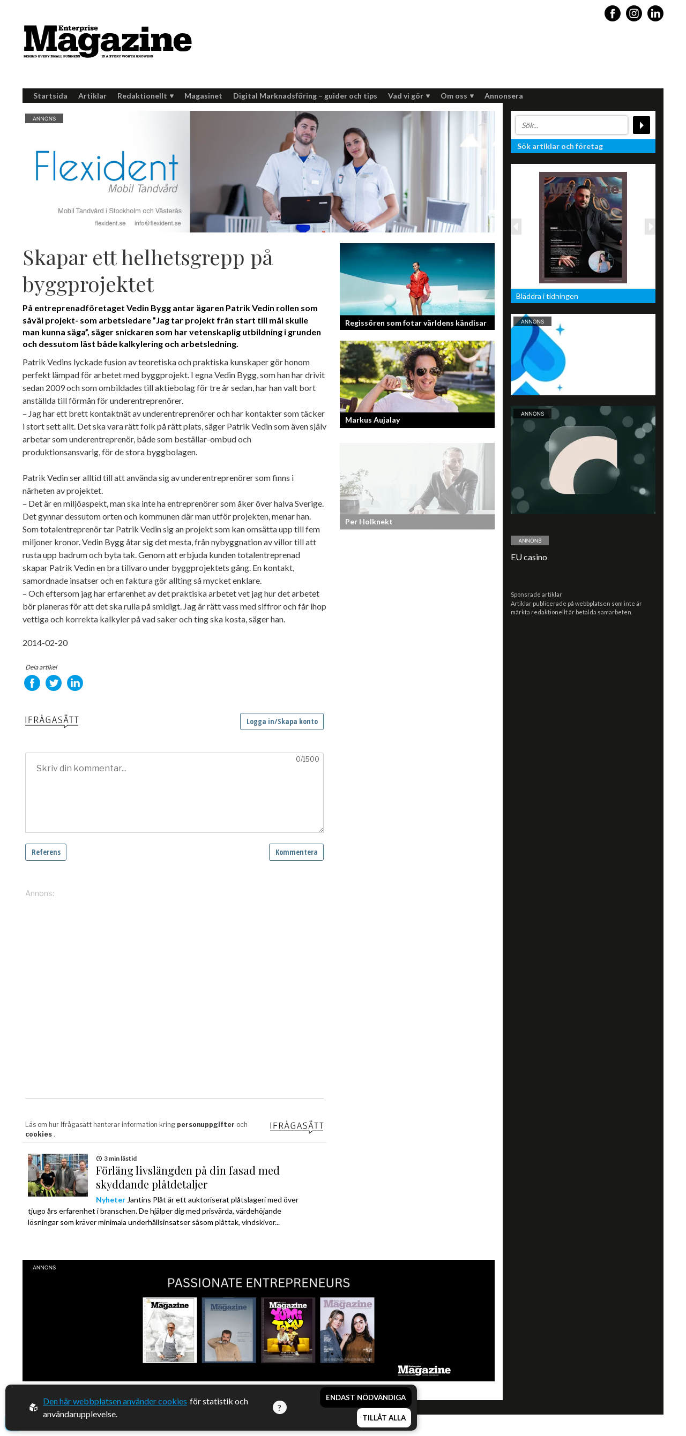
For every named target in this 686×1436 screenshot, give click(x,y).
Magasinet (203, 95)
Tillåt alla (384, 1418)
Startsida (50, 95)
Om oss (457, 95)
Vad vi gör (409, 95)
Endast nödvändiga (366, 1397)
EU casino (529, 557)
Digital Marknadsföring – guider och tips (305, 95)
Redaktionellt (145, 95)
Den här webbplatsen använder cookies (115, 1401)
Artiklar (92, 95)
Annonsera (503, 95)
